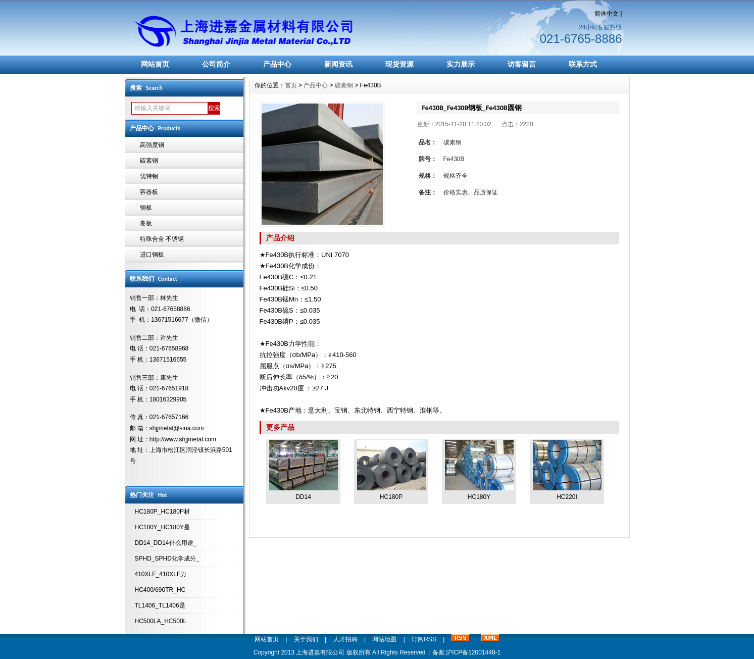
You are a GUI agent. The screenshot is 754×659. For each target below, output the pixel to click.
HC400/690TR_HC (160, 589)
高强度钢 (152, 144)
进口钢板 (152, 254)
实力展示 (460, 64)
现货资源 (399, 64)
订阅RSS (424, 639)
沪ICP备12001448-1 (473, 652)
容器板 (149, 191)
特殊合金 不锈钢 (162, 238)
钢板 (146, 207)
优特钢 (149, 176)
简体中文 (606, 13)
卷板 (146, 223)
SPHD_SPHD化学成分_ (167, 558)
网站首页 (155, 64)
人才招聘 (345, 639)
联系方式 (583, 64)
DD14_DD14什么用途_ (166, 542)
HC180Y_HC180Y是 (162, 527)
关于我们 (306, 639)
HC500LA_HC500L (161, 621)
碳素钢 (149, 160)
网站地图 (384, 639)
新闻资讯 (338, 64)
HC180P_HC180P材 (162, 511)
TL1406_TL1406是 (160, 605)
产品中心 (277, 64)
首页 (291, 85)
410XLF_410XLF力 (161, 574)
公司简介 (216, 64)
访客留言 (522, 64)
